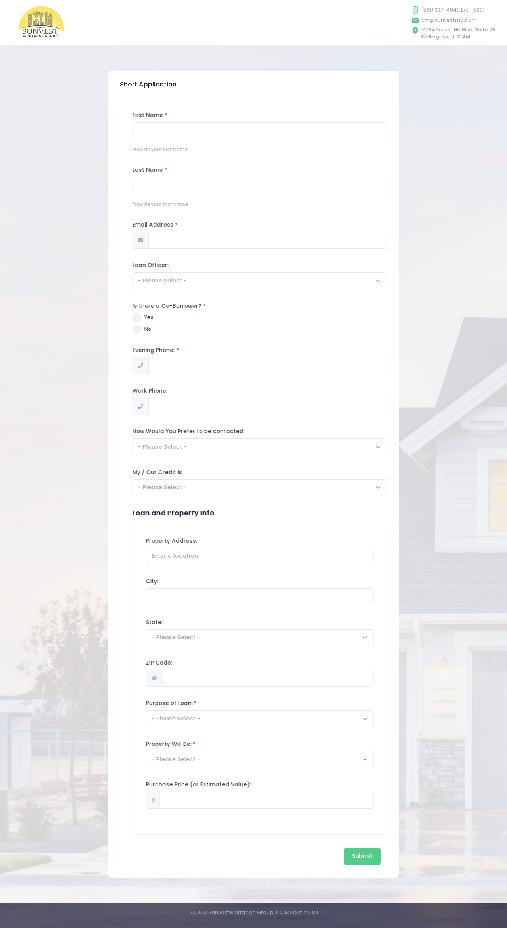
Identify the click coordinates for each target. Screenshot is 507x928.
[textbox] (198, 281)
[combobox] (296, 280)
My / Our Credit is (193, 472)
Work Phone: (186, 391)
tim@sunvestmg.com (449, 20)
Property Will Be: (204, 744)
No (184, 329)
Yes (185, 317)
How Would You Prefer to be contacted (224, 431)
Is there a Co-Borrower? (203, 306)
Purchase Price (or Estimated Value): (234, 784)
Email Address (189, 225)
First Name (184, 115)
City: (188, 581)
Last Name (184, 170)
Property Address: (207, 541)
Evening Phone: (190, 350)
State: (190, 622)
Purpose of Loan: (205, 703)
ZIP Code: (195, 663)
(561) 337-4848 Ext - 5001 (452, 9)
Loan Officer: (187, 265)
